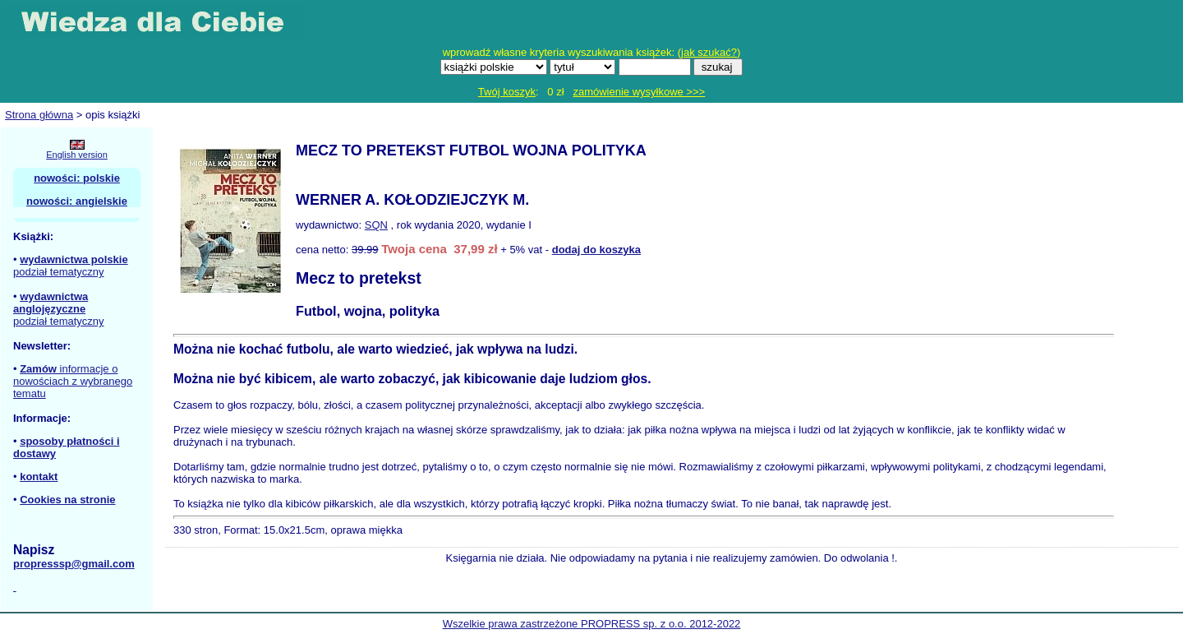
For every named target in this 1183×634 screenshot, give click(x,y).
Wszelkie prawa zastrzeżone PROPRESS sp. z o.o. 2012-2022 (592, 624)
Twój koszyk (507, 92)
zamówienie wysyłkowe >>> (639, 92)
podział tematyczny (58, 272)
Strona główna (39, 115)
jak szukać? (709, 52)
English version (77, 155)
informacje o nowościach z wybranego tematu (72, 381)
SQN (376, 225)
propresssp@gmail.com (74, 564)
